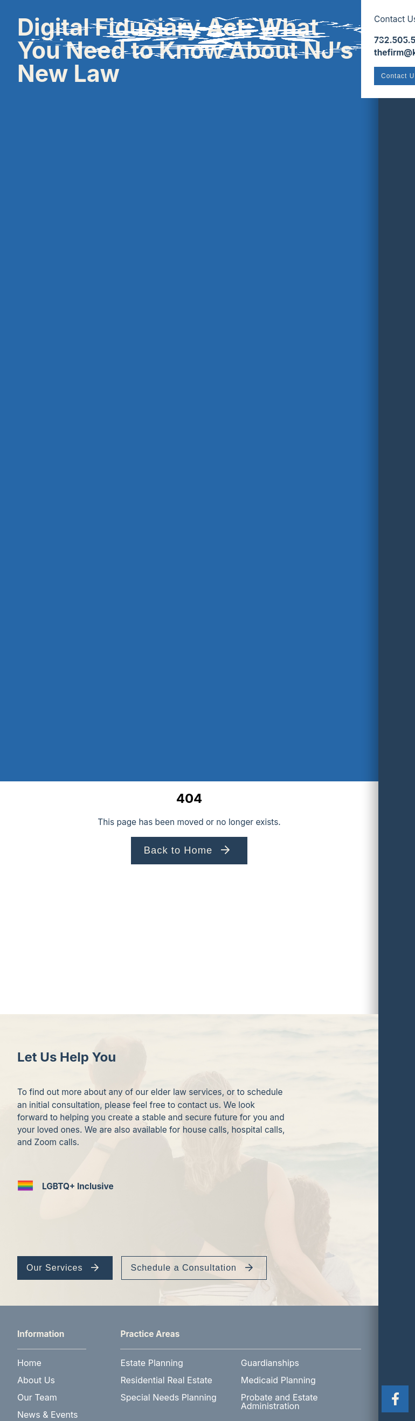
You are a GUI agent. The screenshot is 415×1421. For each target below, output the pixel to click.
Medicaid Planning (278, 1372)
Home (29, 1354)
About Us (36, 1372)
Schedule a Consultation (183, 1268)
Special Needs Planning (169, 1389)
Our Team (37, 1389)
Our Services (54, 1268)
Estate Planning (152, 1354)
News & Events (47, 1406)
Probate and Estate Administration (280, 1393)
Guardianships (270, 1354)
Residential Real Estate (166, 1372)
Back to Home (178, 850)
